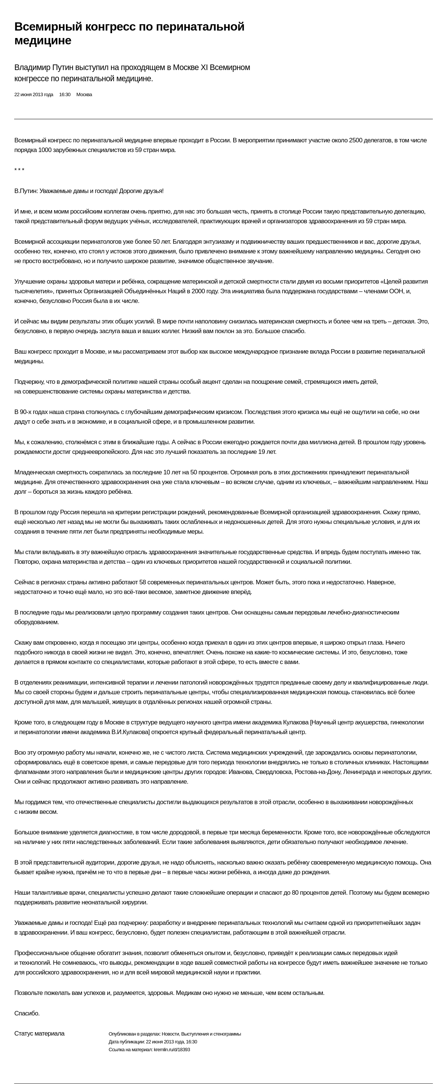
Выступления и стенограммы (211, 1034)
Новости (170, 1034)
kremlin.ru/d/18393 (172, 1049)
